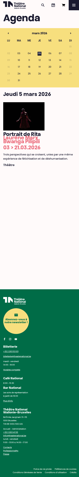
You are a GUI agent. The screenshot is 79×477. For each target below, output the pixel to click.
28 (60, 74)
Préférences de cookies (65, 469)
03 (18, 54)
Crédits (73, 473)
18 (29, 67)
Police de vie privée (43, 469)
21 (60, 67)
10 (19, 60)
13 (50, 60)
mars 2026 (33, 33)
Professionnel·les (10, 451)
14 (60, 60)
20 (50, 67)
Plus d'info (8, 401)
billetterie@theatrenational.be (17, 357)
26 (39, 74)
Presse (6, 454)
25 (29, 74)
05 (39, 54)
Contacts (7, 448)
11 (29, 60)
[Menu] (74, 5)
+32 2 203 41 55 (10, 432)
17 (19, 67)
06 (50, 54)
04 (29, 54)
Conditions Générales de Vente (27, 473)
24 (19, 74)
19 (40, 67)
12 (40, 60)
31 (19, 81)
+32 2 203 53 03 (10, 352)
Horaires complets (11, 370)
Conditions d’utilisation (56, 473)
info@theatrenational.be (14, 436)
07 (60, 54)
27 (50, 74)
